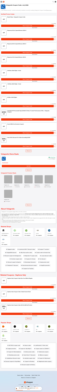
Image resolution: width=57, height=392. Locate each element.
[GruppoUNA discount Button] (11, 252)
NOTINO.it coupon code (14, 345)
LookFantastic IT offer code (41, 345)
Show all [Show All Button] (28, 150)
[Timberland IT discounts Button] (12, 265)
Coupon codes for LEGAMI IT (42, 348)
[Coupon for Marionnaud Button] (44, 358)
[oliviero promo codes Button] (29, 352)
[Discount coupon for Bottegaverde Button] (12, 256)
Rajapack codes (11, 249)
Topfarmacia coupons (43, 351)
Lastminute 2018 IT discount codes (27, 249)
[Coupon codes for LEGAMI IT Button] (42, 348)
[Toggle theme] (55, 2)
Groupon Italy (28, 233)
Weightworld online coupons (45, 361)
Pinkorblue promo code (14, 355)
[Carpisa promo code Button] (44, 262)
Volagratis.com (6, 199)
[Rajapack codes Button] (11, 249)
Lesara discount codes (46, 255)
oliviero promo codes (30, 351)
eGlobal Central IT (52, 329)
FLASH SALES (5, 162)
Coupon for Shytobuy (29, 361)
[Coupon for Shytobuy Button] (29, 361)
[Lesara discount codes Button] (46, 256)
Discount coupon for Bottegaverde (13, 255)
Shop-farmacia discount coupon (29, 265)
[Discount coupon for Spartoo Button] (14, 262)
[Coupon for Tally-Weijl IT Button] (25, 348)
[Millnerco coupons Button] (43, 355)
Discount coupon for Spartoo (14, 262)
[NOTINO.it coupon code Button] (14, 345)
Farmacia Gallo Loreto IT (18, 233)
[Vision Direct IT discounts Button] (29, 355)
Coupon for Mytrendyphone (14, 351)
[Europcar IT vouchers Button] (43, 249)
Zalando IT (4, 329)
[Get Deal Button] (28, 166)
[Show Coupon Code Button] (27, 26)
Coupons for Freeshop (28, 268)
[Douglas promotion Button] (11, 348)
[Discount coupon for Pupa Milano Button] (12, 361)
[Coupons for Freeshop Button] (27, 268)
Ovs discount (42, 258)
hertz (37, 233)
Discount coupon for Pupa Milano (12, 361)
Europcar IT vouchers (44, 249)
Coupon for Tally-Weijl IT (25, 348)
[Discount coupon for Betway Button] (28, 365)
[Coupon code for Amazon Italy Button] (42, 252)
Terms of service (35, 384)
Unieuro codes (27, 345)
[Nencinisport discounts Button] (30, 262)
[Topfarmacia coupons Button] (43, 352)
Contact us (28, 377)
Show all (28, 318)
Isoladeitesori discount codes (13, 358)
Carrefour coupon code (16, 258)
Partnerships (27, 375)
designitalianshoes (6, 233)
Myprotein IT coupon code (31, 255)
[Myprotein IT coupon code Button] (30, 256)
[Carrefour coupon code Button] (16, 259)
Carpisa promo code (44, 262)
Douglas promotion (11, 348)
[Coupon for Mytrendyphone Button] (14, 352)
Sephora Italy (16, 329)
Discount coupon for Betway (28, 364)
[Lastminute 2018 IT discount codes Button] (26, 249)
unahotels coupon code (29, 358)
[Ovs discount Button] (42, 259)
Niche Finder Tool (36, 375)
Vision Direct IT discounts (29, 355)
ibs (36, 329)
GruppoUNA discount (11, 252)
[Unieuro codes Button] (27, 345)
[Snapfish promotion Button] (45, 265)
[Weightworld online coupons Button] (44, 361)
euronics (49, 233)
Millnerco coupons (44, 355)
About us (23, 377)
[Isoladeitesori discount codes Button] (13, 358)
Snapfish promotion (45, 265)
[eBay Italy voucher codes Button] (26, 252)
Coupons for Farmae (30, 258)
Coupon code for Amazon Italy (43, 252)
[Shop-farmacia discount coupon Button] (29, 265)
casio (3, 242)
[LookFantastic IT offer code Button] (41, 345)
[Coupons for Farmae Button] (30, 259)
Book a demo (20, 375)
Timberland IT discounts (12, 265)
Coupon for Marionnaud (44, 358)
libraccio (4, 338)
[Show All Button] (28, 318)
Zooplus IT (27, 329)
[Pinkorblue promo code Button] (13, 355)
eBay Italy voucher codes (26, 252)
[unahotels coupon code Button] (29, 358)
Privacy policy (29, 384)
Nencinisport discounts (30, 262)
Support (34, 377)
